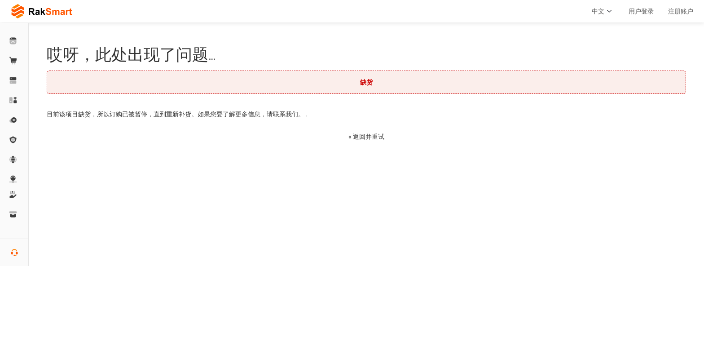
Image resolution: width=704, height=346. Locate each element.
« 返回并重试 (366, 136)
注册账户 (680, 11)
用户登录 (641, 11)
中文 (603, 11)
